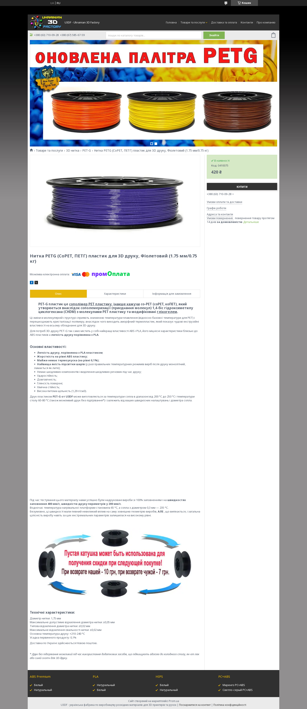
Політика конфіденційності (229, 705)
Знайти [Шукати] (214, 35)
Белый (38, 685)
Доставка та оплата (224, 22)
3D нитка (72, 150)
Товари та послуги (192, 22)
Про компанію (266, 22)
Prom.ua (174, 701)
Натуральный (43, 690)
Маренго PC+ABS (234, 685)
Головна (171, 22)
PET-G (86, 150)
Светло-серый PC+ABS (238, 690)
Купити (242, 187)
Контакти (247, 22)
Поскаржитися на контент (195, 705)
